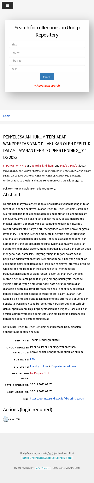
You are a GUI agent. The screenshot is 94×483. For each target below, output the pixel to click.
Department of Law (63, 366)
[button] (5, 419)
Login (6, 116)
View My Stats (73, 467)
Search (47, 76)
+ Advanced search (47, 85)
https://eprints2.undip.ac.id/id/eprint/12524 (57, 398)
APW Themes (42, 467)
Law (32, 359)
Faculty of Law (39, 366)
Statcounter (59, 467)
